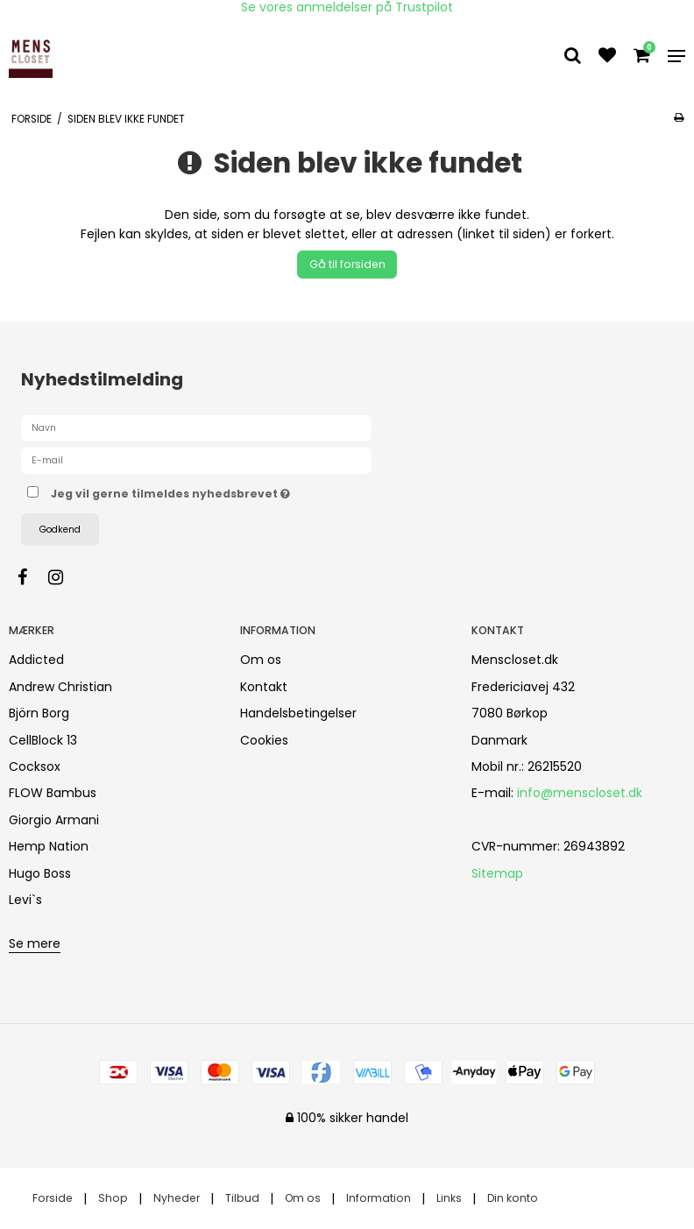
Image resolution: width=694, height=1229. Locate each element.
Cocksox (34, 766)
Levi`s (25, 899)
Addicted (36, 659)
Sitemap (497, 873)
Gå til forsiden (347, 264)
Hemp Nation (49, 846)
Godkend (60, 529)
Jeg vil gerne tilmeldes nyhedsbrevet (214, 490)
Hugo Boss (40, 873)
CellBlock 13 (43, 740)
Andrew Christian (60, 687)
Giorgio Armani (54, 820)
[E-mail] (196, 460)
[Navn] (196, 427)
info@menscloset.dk (579, 793)
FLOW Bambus (52, 793)
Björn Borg (39, 713)
